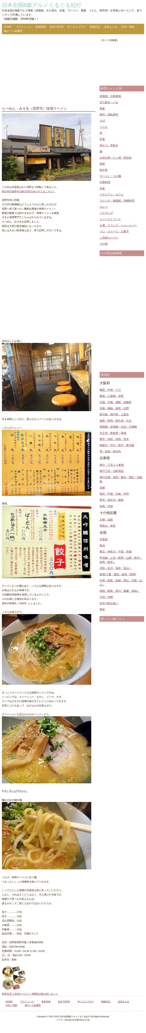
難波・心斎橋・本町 (112, 395)
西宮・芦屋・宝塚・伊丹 (114, 493)
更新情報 (40, 26)
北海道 (104, 539)
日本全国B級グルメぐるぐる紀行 (41, 5)
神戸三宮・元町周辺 (112, 471)
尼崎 (102, 487)
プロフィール (24, 26)
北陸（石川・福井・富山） (116, 568)
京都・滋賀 (106, 519)
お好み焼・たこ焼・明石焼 (116, 157)
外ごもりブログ (76, 26)
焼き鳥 (104, 169)
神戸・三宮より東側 (112, 464)
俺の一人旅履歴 (13, 30)
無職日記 (95, 26)
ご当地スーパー (109, 237)
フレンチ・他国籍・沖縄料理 (117, 200)
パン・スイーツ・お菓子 (114, 231)
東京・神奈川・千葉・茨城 (116, 551)
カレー (104, 206)
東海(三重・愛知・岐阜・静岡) (118, 574)
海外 (102, 609)
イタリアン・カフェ (112, 194)
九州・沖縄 (106, 596)
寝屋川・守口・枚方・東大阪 (117, 445)
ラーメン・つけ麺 (110, 176)
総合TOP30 (56, 26)
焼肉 (102, 163)
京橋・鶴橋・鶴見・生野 (114, 408)
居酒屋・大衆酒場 (110, 96)
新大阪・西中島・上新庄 (114, 414)
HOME (8, 26)
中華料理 (105, 182)
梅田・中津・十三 (110, 389)
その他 (104, 243)
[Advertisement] (48, 70)
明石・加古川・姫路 (112, 499)
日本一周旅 (128, 26)
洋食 (102, 188)
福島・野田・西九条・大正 (116, 420)
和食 (102, 108)
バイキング (106, 213)
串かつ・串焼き (109, 145)
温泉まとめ (110, 26)
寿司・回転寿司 (109, 114)
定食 (102, 139)
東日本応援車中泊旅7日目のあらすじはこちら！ (28, 191)
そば (102, 120)
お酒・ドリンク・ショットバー (118, 225)
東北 (102, 545)
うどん (104, 126)
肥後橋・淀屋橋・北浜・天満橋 (118, 426)
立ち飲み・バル (109, 102)
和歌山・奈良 (108, 525)
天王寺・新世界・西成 (113, 433)
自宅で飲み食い (109, 603)
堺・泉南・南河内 (110, 451)
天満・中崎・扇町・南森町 (116, 402)
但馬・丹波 (106, 506)
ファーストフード (110, 219)
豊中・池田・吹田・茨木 (114, 439)
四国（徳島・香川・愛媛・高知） (120, 590)
